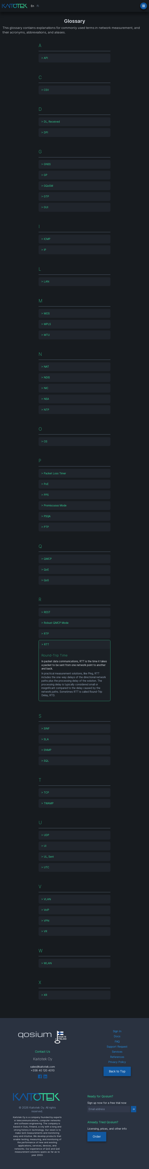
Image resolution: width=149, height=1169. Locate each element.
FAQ (117, 1041)
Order (97, 1136)
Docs (117, 1036)
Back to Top (117, 1071)
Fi (38, 6)
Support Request (117, 1046)
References (117, 1057)
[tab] (74, 58)
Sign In (117, 1031)
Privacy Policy (117, 1062)
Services (117, 1051)
